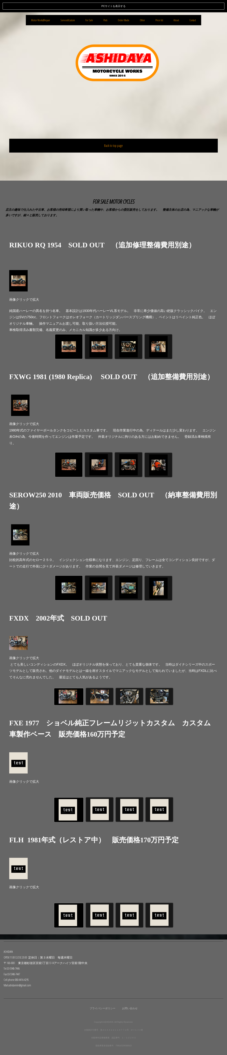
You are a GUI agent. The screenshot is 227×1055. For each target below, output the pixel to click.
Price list (159, 190)
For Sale (89, 190)
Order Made (123, 190)
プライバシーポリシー (102, 1008)
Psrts (105, 190)
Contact (192, 190)
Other (142, 190)
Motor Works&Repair (40, 190)
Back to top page (113, 133)
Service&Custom (67, 190)
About (176, 190)
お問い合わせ (130, 1008)
